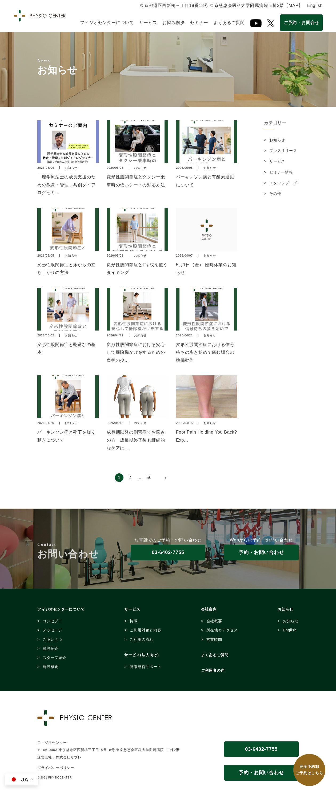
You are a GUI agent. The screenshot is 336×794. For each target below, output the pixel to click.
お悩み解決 (173, 22)
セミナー (199, 22)
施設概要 (50, 667)
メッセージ (52, 630)
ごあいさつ (52, 639)
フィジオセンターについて (107, 22)
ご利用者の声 (213, 670)
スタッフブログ (283, 183)
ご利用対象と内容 (145, 630)
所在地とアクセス (222, 630)
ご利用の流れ (141, 639)
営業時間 (214, 639)
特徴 (134, 621)
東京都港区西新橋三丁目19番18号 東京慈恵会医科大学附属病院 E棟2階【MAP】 (221, 5)
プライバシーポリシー (55, 768)
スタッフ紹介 (54, 657)
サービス (148, 22)
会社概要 (214, 621)
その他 (275, 193)
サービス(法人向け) (141, 655)
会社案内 (209, 609)
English (315, 5)
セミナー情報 (281, 172)
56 (148, 477)
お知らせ (277, 140)
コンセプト (52, 621)
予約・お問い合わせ (261, 552)
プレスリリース (283, 150)
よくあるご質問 (229, 22)
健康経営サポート (145, 667)
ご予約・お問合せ (301, 22)
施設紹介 (50, 648)
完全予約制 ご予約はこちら (309, 770)
